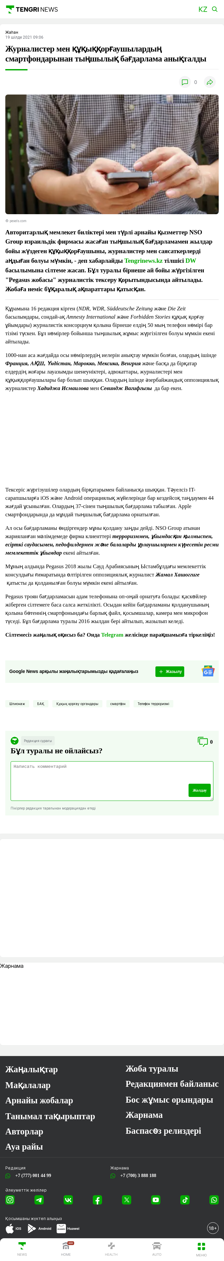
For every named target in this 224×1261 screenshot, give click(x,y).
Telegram (112, 635)
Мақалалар (28, 1085)
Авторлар (24, 1131)
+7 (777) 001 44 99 (32, 1175)
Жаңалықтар (31, 1069)
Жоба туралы (152, 1069)
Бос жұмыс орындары (169, 1100)
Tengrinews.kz (143, 260)
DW (190, 260)
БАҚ (40, 703)
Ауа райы (24, 1147)
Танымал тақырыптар (50, 1116)
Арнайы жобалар (39, 1100)
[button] (203, 9)
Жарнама (144, 1115)
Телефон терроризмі (153, 703)
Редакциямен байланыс (172, 1084)
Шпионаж (17, 703)
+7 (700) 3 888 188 (137, 1175)
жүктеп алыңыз (46, 1218)
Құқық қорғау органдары (77, 703)
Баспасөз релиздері (163, 1131)
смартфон (118, 703)
